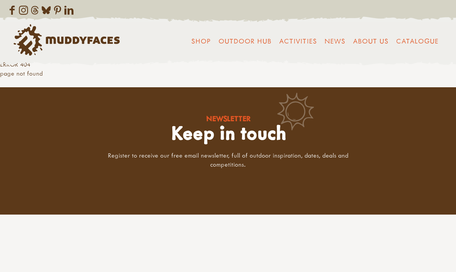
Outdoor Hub (245, 41)
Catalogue (417, 41)
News (335, 41)
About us (371, 41)
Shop (201, 41)
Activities (298, 41)
